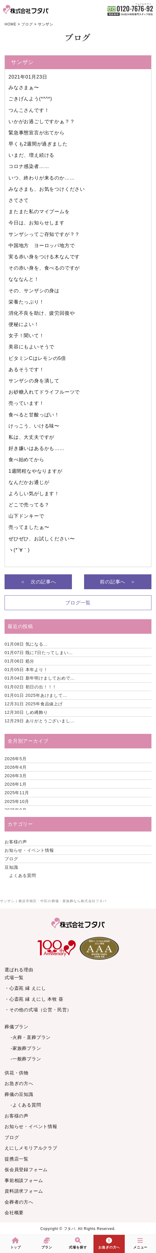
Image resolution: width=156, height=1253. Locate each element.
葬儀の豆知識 (19, 1094)
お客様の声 (16, 841)
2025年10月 (17, 801)
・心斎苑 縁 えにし (25, 988)
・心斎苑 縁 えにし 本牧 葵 (34, 999)
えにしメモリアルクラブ (31, 1148)
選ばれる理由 (19, 969)
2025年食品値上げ (34, 703)
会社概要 (14, 1212)
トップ (15, 1243)
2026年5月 (16, 758)
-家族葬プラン (26, 1048)
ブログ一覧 (78, 602)
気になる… (26, 644)
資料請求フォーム (24, 1191)
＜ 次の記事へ (38, 581)
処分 (19, 661)
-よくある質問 (26, 1104)
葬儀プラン (17, 1026)
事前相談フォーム (24, 1180)
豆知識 (11, 867)
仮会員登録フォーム (26, 1169)
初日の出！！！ (31, 686)
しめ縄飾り (26, 712)
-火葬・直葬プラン (31, 1037)
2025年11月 (17, 792)
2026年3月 (16, 775)
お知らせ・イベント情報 (29, 850)
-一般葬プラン (26, 1058)
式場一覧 (14, 977)
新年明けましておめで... (40, 678)
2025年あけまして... (36, 695)
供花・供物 (17, 1072)
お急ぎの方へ (19, 1083)
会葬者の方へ (19, 1201)
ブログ (11, 858)
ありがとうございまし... (40, 720)
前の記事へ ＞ (118, 581)
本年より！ (26, 669)
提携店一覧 (17, 1158)
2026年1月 (16, 784)
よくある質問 (22, 875)
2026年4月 (16, 767)
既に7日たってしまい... (39, 652)
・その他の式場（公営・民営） (38, 1009)
